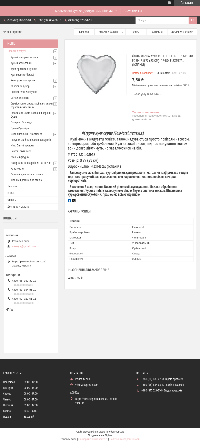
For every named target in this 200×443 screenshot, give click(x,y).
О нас (136, 32)
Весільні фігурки (20, 157)
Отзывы (12, 200)
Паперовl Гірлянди (21, 122)
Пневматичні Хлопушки (24, 92)
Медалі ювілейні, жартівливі (27, 134)
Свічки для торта (20, 98)
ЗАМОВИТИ (132, 11)
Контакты (157, 32)
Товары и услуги (108, 32)
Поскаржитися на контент (92, 439)
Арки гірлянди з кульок (24, 69)
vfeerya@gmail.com (24, 246)
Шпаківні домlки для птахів (26, 180)
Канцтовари (17, 168)
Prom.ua (119, 431)
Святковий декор (20, 86)
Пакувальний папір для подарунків (31, 140)
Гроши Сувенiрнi (20, 128)
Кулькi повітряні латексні (25, 57)
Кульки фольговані (21, 63)
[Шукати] (193, 20)
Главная (84, 32)
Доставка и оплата (182, 32)
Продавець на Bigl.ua (100, 435)
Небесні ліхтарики (21, 151)
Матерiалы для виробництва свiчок (31, 163)
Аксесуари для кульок (23, 80)
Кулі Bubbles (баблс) (22, 74)
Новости (12, 186)
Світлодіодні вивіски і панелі (27, 174)
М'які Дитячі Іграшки (22, 145)
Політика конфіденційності (124, 439)
